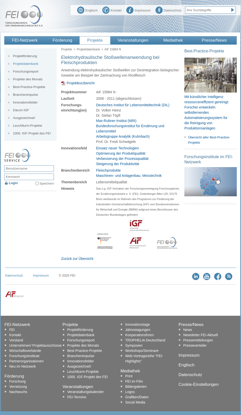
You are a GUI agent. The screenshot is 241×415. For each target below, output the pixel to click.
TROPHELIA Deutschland (145, 340)
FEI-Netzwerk (25, 40)
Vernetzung (18, 387)
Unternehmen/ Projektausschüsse (35, 345)
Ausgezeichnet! (24, 118)
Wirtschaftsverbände (25, 351)
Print (128, 376)
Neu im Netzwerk (22, 366)
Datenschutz (168, 9)
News (187, 330)
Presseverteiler (195, 345)
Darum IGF (21, 110)
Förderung (62, 40)
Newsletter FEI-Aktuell (200, 335)
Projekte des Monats (28, 79)
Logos (130, 392)
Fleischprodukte (108, 170)
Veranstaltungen (133, 40)
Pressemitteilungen (198, 340)
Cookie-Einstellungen (199, 384)
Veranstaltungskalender (85, 392)
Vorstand (16, 340)
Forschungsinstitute (24, 356)
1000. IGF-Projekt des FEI (32, 133)
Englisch (87, 9)
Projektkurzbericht (81, 83)
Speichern (46, 183)
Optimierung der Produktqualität (120, 153)
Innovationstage (137, 324)
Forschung (17, 381)
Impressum (138, 9)
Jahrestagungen (137, 330)
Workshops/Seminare (142, 351)
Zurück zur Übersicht (77, 259)
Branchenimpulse (25, 95)
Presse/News (214, 40)
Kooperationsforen (139, 335)
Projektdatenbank (88, 49)
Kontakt (111, 9)
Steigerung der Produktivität (117, 164)
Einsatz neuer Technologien (117, 148)
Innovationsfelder (25, 102)
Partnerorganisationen (26, 361)
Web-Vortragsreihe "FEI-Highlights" (144, 358)
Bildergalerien (136, 387)
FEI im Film (134, 381)
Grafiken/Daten (137, 397)
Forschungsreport (25, 71)
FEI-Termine (76, 397)
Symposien (133, 345)
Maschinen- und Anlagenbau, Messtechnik (129, 176)
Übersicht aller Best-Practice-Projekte (209, 139)
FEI (12, 330)
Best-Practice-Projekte (29, 87)
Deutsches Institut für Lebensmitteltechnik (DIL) (132, 105)
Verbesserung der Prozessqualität (122, 159)
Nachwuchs (18, 392)
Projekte (95, 40)
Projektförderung (25, 56)
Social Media (135, 402)
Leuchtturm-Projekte (27, 125)
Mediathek (173, 40)
